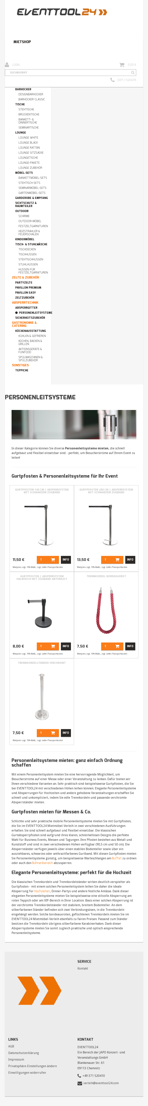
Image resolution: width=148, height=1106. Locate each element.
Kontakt (82, 968)
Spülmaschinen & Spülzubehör (30, 358)
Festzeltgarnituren (33, 226)
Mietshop (22, 42)
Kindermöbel (24, 239)
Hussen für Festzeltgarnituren (33, 271)
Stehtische (26, 109)
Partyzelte (23, 283)
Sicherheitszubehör (30, 318)
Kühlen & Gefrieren (32, 336)
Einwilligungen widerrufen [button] (27, 1072)
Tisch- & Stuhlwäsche (31, 244)
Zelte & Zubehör (25, 277)
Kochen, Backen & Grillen (30, 342)
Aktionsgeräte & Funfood (30, 350)
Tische (20, 104)
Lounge (20, 133)
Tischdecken (27, 249)
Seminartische (28, 128)
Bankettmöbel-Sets (32, 178)
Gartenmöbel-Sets (31, 193)
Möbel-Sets (24, 173)
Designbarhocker (30, 94)
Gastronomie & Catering (24, 324)
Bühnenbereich (42, 863)
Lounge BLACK (28, 143)
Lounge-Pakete (29, 163)
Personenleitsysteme (35, 313)
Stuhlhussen (28, 264)
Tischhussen (27, 254)
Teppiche (21, 370)
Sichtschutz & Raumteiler (26, 204)
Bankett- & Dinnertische (27, 121)
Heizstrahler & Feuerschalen (29, 232)
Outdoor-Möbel (29, 221)
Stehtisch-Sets (29, 183)
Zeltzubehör (24, 298)
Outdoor (22, 211)
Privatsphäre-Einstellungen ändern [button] (32, 1066)
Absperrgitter (26, 308)
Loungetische (28, 158)
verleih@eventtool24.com (101, 1083)
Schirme (23, 216)
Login (12, 65)
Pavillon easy (25, 293)
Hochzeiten (42, 891)
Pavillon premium (28, 288)
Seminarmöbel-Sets (32, 188)
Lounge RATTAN (29, 148)
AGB (11, 1046)
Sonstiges (20, 365)
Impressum (16, 1059)
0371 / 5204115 (123, 80)
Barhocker (23, 89)
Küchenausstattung (30, 331)
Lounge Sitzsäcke (31, 153)
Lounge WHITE (28, 138)
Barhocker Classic (31, 99)
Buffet (117, 858)
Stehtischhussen (30, 259)
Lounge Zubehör (30, 168)
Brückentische (28, 114)
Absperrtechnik (25, 303)
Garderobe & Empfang (31, 198)
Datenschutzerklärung (23, 1053)
